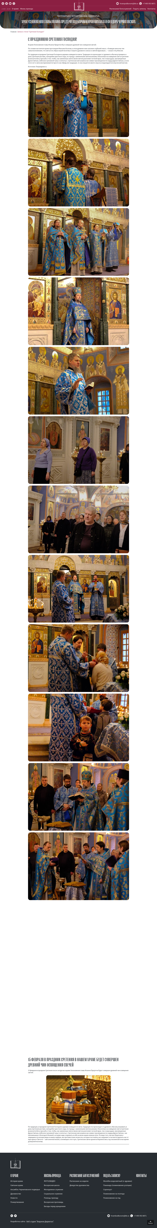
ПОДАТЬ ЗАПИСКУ (111, 1175)
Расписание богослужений (120, 8)
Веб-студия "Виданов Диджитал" (40, 1221)
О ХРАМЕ (14, 1175)
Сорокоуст (107, 1189)
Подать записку (139, 8)
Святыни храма (16, 1185)
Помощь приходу (51, 1198)
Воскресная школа (51, 1185)
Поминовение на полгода (113, 1193)
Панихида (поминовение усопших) (117, 1185)
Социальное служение (53, 1193)
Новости (13, 1198)
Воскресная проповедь (53, 1202)
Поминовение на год (111, 1198)
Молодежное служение (53, 1189)
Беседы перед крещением (54, 1206)
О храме (15, 8)
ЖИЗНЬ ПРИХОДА (52, 1175)
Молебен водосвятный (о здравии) (117, 1181)
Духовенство (15, 1193)
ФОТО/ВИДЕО (49, 1181)
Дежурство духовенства (79, 1185)
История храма (16, 1181)
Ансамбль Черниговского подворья (25, 1189)
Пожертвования (17, 1202)
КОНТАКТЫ (141, 1175)
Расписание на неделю (79, 1181)
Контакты (151, 8)
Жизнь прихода (26, 8)
